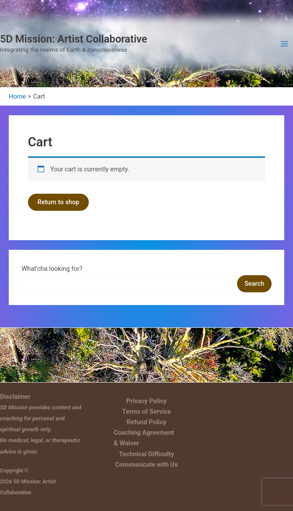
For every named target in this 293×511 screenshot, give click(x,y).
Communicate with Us (146, 464)
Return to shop (59, 202)
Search (254, 283)
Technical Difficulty (146, 454)
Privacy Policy (146, 401)
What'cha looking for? (51, 269)
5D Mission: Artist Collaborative (73, 39)
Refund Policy (147, 422)
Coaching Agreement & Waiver (144, 438)
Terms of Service (146, 411)
